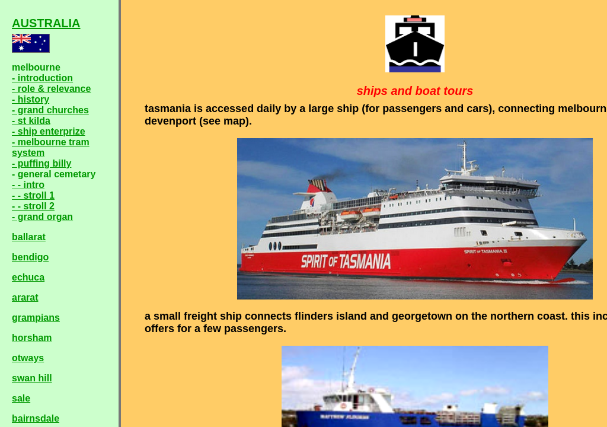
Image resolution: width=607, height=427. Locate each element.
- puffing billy (41, 163)
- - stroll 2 (33, 206)
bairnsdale (35, 418)
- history (30, 99)
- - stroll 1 (33, 195)
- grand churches (50, 110)
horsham (32, 338)
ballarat (29, 237)
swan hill (32, 378)
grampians (36, 318)
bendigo (30, 257)
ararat (25, 297)
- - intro (28, 185)
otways (28, 358)
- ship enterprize (48, 131)
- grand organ (42, 217)
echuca (28, 277)
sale (21, 398)
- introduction (42, 78)
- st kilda (31, 121)
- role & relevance (51, 89)
